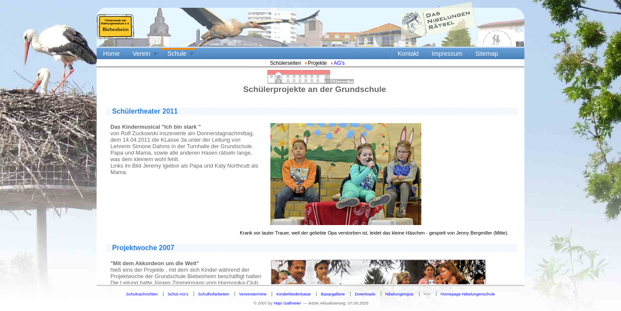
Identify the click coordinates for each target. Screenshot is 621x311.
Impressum (447, 53)
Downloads (365, 294)
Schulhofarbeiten (213, 294)
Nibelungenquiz (399, 294)
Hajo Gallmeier (287, 303)
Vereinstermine (253, 294)
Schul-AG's (178, 294)
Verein (141, 53)
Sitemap (486, 53)
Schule (176, 53)
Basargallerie (333, 294)
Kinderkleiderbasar (293, 294)
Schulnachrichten (142, 294)
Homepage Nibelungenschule (468, 294)
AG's (337, 63)
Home (111, 53)
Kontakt (408, 53)
